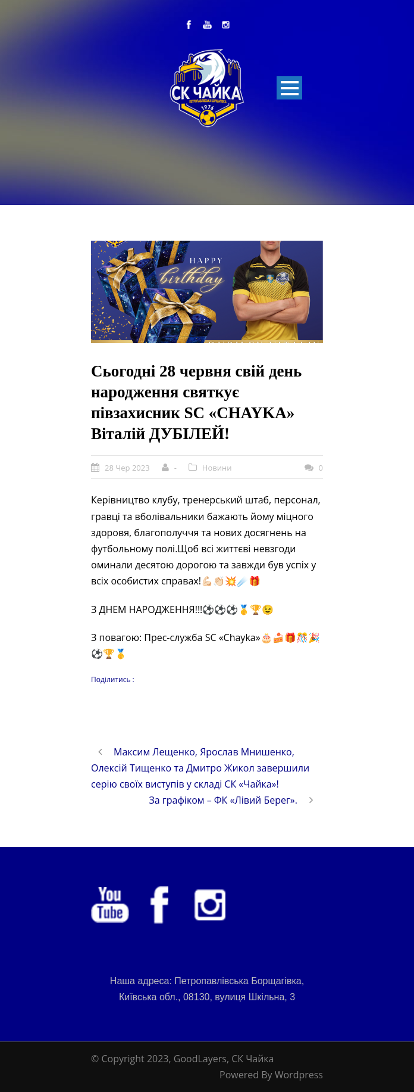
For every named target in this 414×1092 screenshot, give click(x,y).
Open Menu (289, 87)
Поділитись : (112, 679)
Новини (217, 467)
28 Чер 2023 (127, 467)
